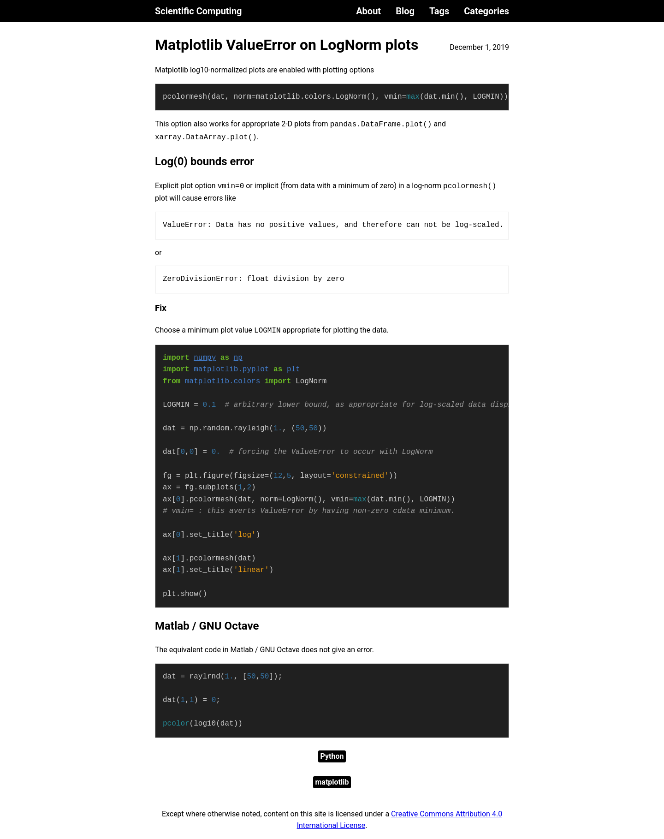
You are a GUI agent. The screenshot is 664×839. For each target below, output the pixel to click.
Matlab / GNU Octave (207, 625)
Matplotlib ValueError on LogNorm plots (286, 45)
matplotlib (332, 782)
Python (332, 756)
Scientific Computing (198, 11)
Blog (405, 11)
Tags (439, 11)
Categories (486, 11)
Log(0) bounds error (204, 161)
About (368, 11)
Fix (160, 308)
